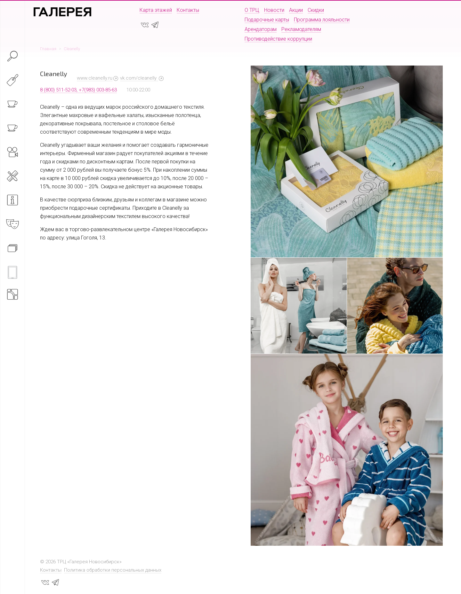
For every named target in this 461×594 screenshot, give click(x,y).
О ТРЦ (252, 10)
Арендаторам (261, 29)
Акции (296, 10)
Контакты (188, 10)
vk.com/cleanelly (139, 78)
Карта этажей (156, 10)
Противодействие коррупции (278, 39)
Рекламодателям (301, 29)
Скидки (316, 10)
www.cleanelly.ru (94, 78)
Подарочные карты (267, 20)
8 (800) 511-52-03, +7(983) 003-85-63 (78, 90)
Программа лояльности (322, 20)
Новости (274, 10)
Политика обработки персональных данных (112, 570)
